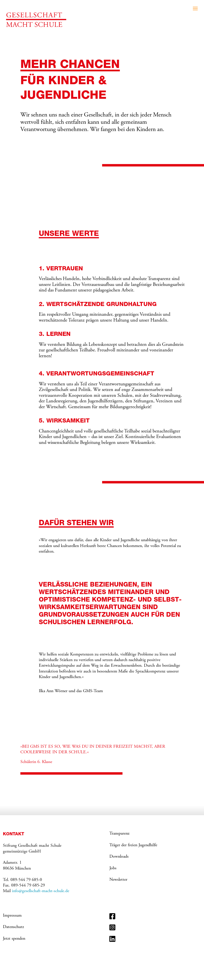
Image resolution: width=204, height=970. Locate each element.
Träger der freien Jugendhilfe (133, 845)
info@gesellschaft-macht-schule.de (40, 891)
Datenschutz (13, 927)
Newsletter (118, 880)
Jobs (112, 868)
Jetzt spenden (14, 939)
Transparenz (119, 833)
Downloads (119, 856)
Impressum (12, 915)
